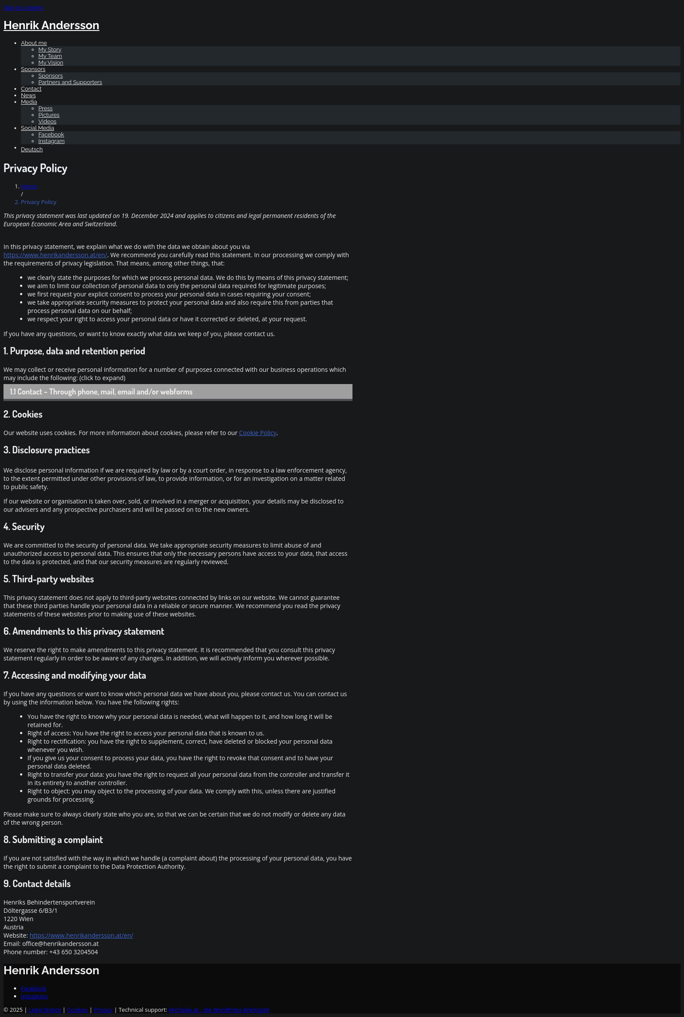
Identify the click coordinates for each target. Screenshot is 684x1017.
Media (29, 102)
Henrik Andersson (51, 25)
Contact (31, 88)
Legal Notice (45, 1010)
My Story (50, 49)
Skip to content (23, 7)
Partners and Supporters (70, 82)
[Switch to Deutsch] (351, 149)
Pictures (48, 115)
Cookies (77, 1010)
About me (34, 43)
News (28, 95)
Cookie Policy (258, 433)
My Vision (50, 62)
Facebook (51, 134)
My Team (50, 56)
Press (45, 108)
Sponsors (33, 69)
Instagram (51, 141)
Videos (47, 121)
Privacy (103, 1010)
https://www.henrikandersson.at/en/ (55, 255)
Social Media (37, 128)
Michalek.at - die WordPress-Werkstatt (219, 1010)
